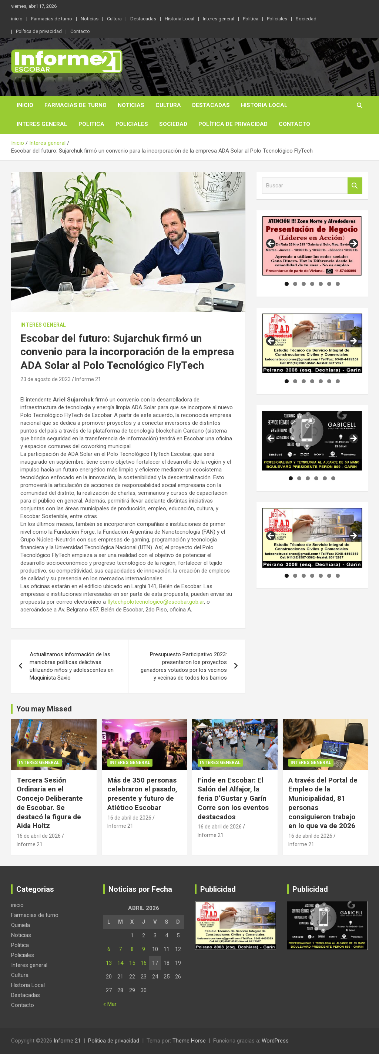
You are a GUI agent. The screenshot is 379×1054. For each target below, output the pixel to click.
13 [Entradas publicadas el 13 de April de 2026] (109, 963)
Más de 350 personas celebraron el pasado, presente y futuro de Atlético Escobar (142, 794)
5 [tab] (321, 284)
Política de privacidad (39, 31)
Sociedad (306, 18)
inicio (17, 18)
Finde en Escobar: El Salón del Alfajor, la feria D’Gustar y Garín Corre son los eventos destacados (233, 798)
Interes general (218, 18)
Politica (250, 18)
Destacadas (143, 18)
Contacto (80, 31)
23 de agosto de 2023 (45, 379)
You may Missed (44, 708)
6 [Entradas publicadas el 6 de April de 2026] (108, 949)
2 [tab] (295, 284)
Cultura (114, 18)
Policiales (277, 18)
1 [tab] (287, 284)
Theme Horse (189, 1040)
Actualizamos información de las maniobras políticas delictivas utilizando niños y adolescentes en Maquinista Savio (72, 666)
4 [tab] (312, 284)
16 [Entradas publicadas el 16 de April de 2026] (144, 963)
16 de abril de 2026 (39, 836)
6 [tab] (329, 284)
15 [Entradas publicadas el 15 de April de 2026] (132, 963)
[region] (312, 246)
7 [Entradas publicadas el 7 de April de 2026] (120, 949)
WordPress (275, 1040)
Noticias (89, 18)
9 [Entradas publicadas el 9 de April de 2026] (143, 949)
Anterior (271, 244)
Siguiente (353, 244)
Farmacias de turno (51, 18)
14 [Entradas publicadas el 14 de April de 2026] (120, 963)
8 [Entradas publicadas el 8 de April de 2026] (132, 949)
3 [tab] (304, 284)
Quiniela (20, 925)
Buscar (355, 185)
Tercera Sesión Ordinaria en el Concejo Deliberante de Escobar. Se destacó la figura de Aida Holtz (50, 803)
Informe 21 (88, 379)
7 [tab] (338, 284)
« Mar (110, 1004)
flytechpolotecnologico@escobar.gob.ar (155, 601)
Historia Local (179, 18)
